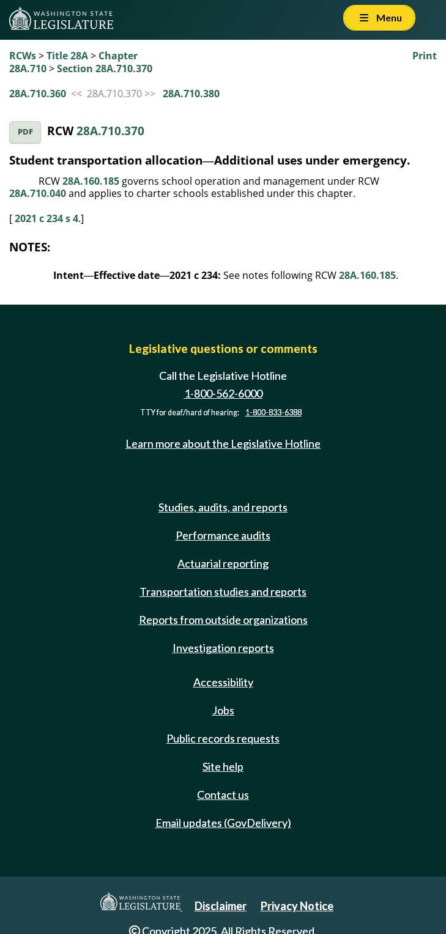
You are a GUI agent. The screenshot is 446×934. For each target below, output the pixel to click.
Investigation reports (223, 647)
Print (424, 55)
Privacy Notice (297, 906)
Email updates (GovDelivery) (223, 822)
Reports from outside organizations (223, 619)
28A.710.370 (110, 130)
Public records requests (223, 738)
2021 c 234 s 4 (46, 218)
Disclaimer (221, 906)
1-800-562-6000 (223, 393)
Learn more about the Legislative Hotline (223, 443)
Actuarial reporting (223, 563)
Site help (223, 766)
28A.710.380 (191, 93)
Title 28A (67, 55)
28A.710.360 (37, 93)
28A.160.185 (90, 181)
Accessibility (223, 682)
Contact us (223, 794)
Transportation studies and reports (223, 591)
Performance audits (223, 535)
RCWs (22, 55)
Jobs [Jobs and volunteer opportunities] (223, 710)
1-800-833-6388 (273, 412)
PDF (25, 132)
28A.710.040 (37, 193)
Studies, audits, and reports (223, 507)
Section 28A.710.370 (104, 68)
